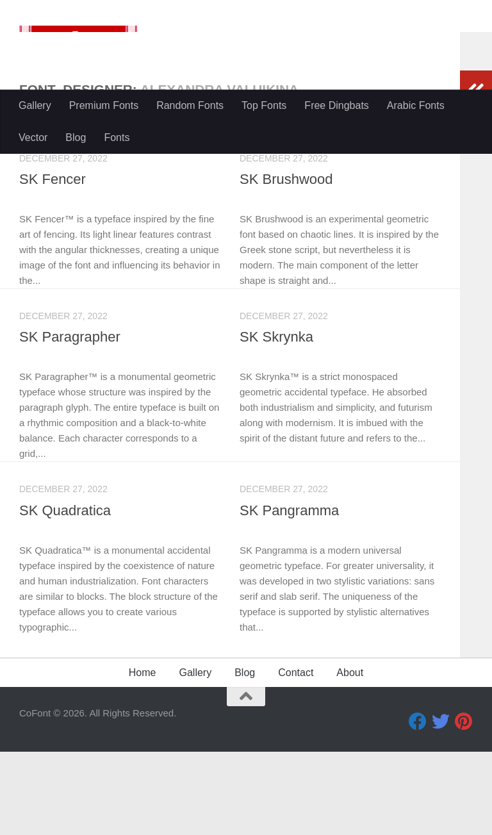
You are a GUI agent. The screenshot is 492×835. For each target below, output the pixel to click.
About (349, 755)
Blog (75, 137)
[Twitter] (441, 805)
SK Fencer (52, 262)
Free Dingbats (336, 105)
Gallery (35, 105)
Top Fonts (264, 105)
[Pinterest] (464, 805)
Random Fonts (190, 105)
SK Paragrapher (69, 420)
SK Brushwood (286, 262)
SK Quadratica (65, 594)
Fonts (116, 137)
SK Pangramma (289, 594)
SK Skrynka (276, 420)
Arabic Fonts (416, 105)
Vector (33, 137)
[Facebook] (418, 805)
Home (142, 755)
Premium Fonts (103, 105)
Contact (295, 755)
